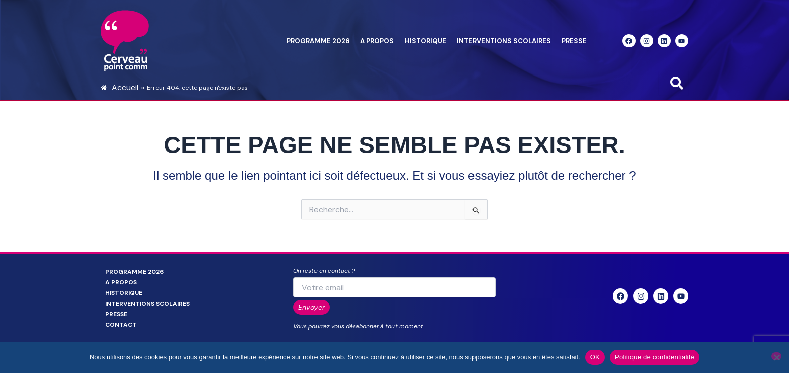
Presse (574, 41)
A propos (377, 41)
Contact (121, 325)
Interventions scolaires (504, 41)
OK (595, 357)
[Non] (776, 356)
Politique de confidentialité (654, 357)
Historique (425, 41)
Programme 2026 (318, 41)
